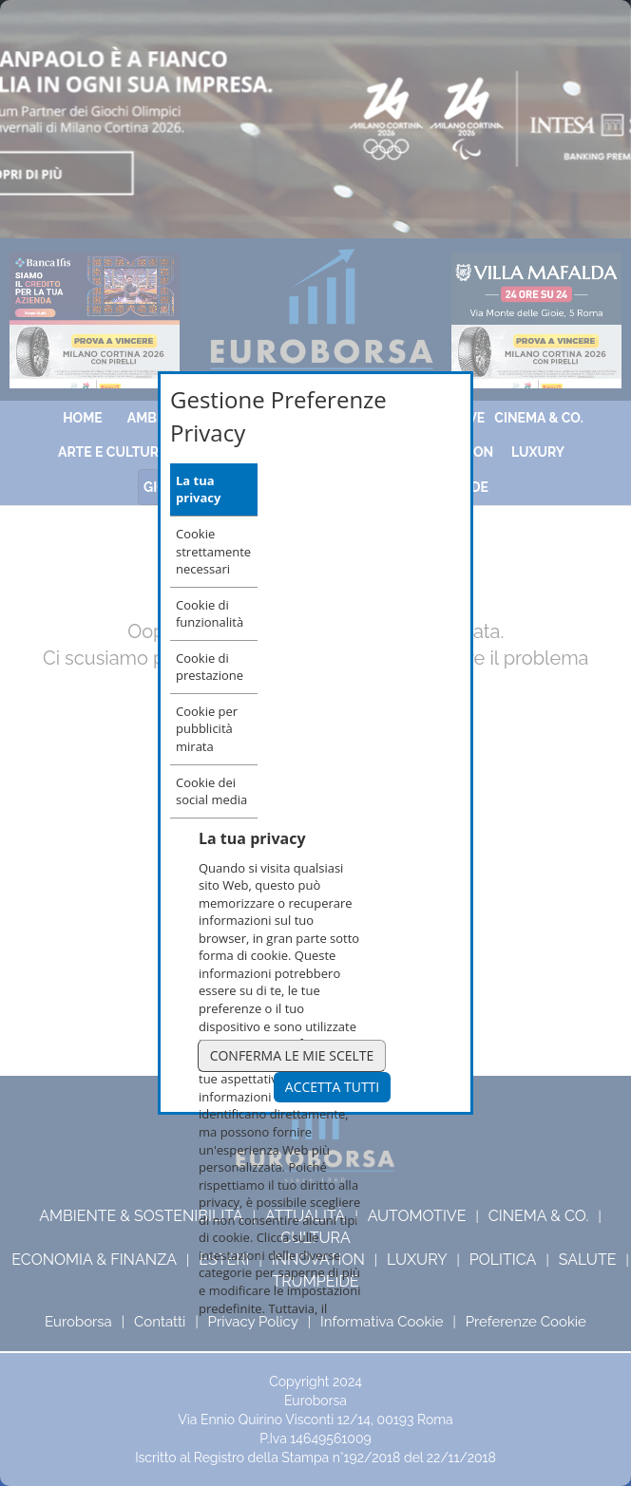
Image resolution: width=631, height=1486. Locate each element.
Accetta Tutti (332, 1087)
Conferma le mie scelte (292, 1055)
